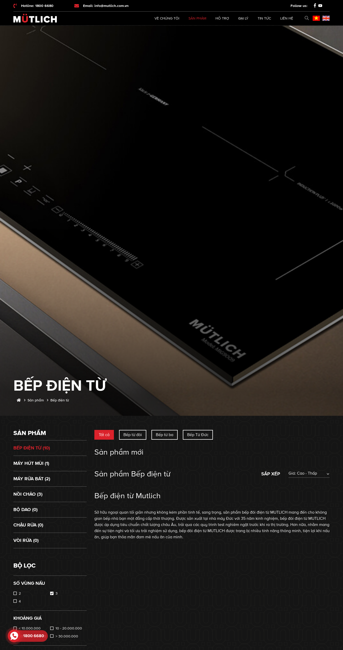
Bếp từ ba (164, 434)
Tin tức (264, 18)
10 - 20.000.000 (69, 628)
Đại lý (243, 18)
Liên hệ (286, 18)
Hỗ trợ (222, 18)
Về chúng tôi (167, 18)
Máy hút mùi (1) (31, 463)
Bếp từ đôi (132, 434)
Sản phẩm (197, 18)
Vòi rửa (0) (26, 540)
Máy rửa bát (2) (31, 479)
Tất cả (104, 434)
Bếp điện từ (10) (31, 448)
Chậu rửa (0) (28, 525)
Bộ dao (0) (25, 509)
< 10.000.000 (30, 628)
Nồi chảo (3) (27, 494)
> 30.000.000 (67, 636)
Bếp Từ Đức (198, 434)
